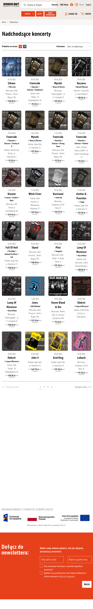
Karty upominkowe (50, 14)
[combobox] (80, 559)
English (88, 5)
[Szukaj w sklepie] (38, 5)
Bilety (40, 14)
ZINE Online (64, 5)
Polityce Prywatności (67, 576)
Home (4, 22)
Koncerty (55, 5)
